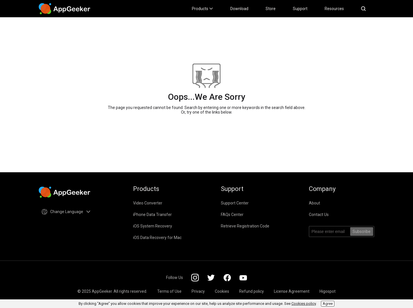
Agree (328, 303)
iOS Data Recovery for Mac (157, 237)
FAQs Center (232, 214)
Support (300, 8)
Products (202, 8)
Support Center (235, 203)
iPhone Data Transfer (152, 214)
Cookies (222, 291)
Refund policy (251, 291)
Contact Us (319, 214)
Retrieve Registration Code (245, 226)
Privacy (198, 291)
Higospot (328, 291)
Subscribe (361, 231)
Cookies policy (303, 303)
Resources (334, 8)
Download (239, 8)
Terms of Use (169, 291)
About (314, 203)
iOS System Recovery (152, 226)
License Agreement (291, 291)
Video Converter (147, 203)
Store (271, 8)
